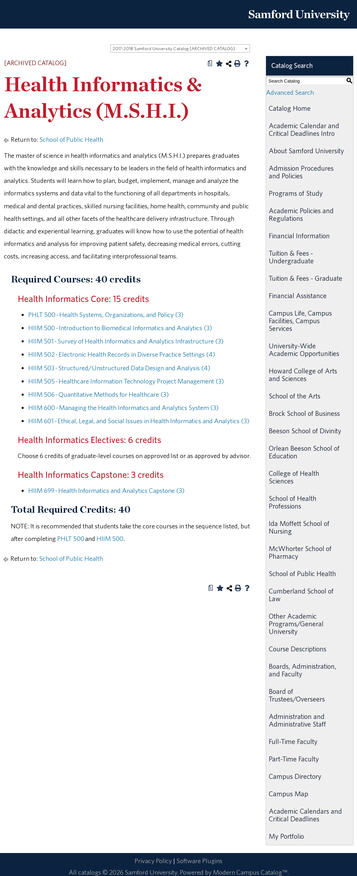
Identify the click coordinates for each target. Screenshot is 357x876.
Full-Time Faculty (293, 741)
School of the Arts (294, 396)
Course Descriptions (297, 649)
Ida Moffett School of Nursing (299, 527)
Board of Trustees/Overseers (297, 695)
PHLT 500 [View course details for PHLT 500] (70, 538)
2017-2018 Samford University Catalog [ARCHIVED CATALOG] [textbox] (174, 48)
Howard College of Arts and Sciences (303, 374)
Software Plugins (199, 861)
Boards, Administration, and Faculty (302, 670)
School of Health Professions (293, 502)
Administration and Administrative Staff (297, 720)
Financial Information (299, 236)
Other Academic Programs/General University (296, 623)
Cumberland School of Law (301, 595)
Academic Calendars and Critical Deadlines (305, 815)
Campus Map (288, 794)
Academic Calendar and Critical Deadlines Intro (304, 129)
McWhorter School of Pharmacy (300, 552)
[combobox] (180, 48)
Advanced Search (290, 92)
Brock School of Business (304, 413)
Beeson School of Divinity (305, 431)
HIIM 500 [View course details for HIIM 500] (110, 538)
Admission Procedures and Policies (301, 172)
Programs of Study (296, 193)
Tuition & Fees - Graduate (305, 278)
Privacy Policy (153, 861)
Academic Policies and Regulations (301, 214)
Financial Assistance (298, 296)
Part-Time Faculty (294, 759)
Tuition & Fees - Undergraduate (291, 257)
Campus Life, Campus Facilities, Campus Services (300, 320)
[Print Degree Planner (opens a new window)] (210, 63)
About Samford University (306, 151)
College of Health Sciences (294, 477)
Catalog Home (290, 108)
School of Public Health (71, 139)
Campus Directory (295, 776)
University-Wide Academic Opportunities (304, 349)
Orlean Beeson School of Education (304, 452)
